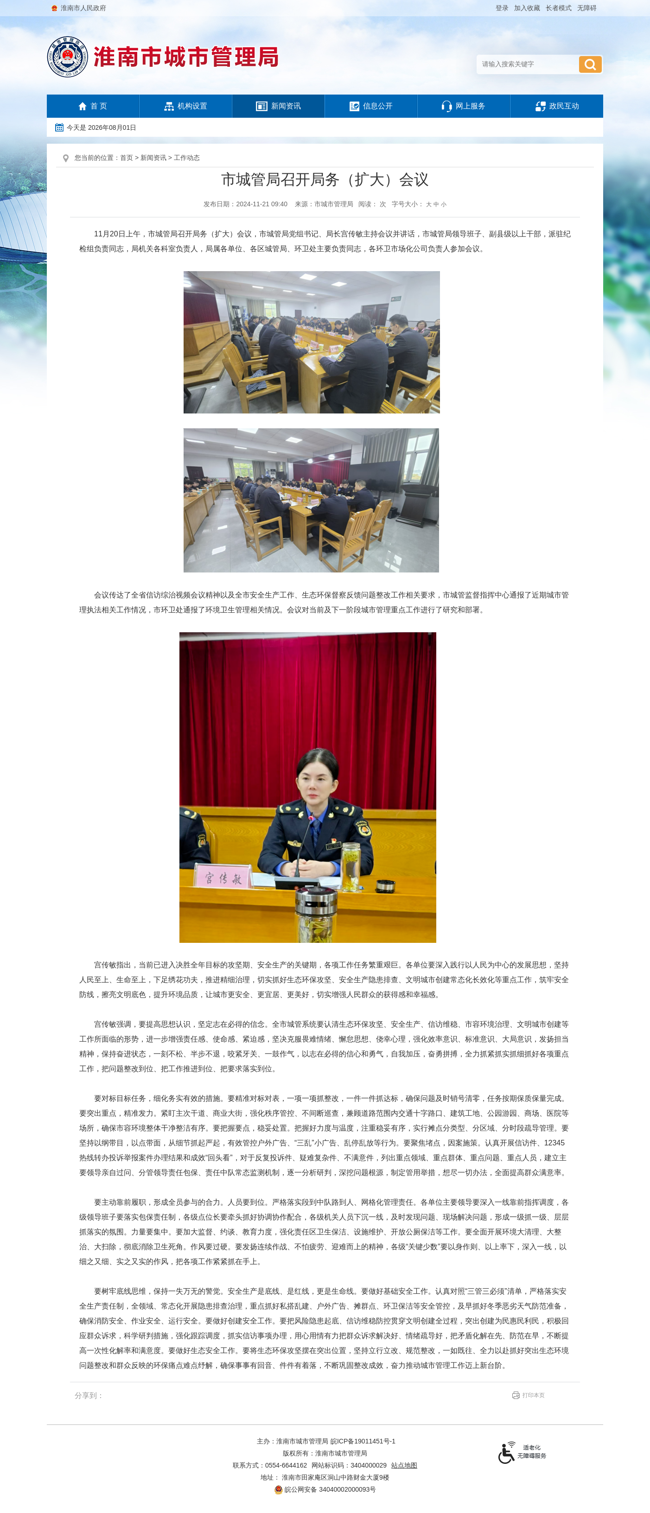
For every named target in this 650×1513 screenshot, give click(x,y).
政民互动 (557, 106)
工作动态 (187, 157)
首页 (126, 157)
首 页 (92, 106)
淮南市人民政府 (83, 8)
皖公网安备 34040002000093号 (325, 1489)
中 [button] (436, 204)
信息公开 (371, 106)
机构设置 (185, 106)
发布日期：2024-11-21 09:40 (245, 204)
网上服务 (463, 106)
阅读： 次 (372, 204)
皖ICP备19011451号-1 (363, 1441)
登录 (502, 8)
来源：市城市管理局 (324, 204)
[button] (560, 8)
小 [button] (443, 204)
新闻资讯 (278, 106)
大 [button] (429, 204)
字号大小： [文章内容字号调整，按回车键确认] (419, 204)
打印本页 (534, 1395)
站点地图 (404, 1465)
